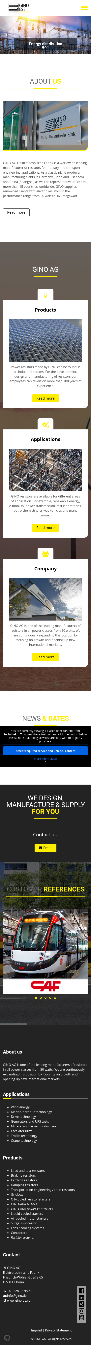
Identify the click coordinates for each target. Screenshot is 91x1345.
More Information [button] (45, 758)
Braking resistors (23, 1175)
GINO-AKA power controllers (32, 1209)
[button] (7, 35)
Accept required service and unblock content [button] (45, 751)
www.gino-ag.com (20, 1300)
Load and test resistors (28, 1170)
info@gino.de (17, 1295)
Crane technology (24, 1140)
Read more (16, 212)
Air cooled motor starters (29, 1218)
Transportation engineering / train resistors (43, 1190)
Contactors (19, 1233)
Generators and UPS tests (30, 1121)
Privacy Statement (58, 1330)
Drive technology (23, 1116)
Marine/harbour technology (31, 1112)
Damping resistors (24, 1185)
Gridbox (17, 1194)
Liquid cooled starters (27, 1213)
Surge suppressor (24, 1223)
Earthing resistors (24, 1180)
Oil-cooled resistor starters (30, 1199)
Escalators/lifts (21, 1131)
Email (45, 847)
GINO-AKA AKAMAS (25, 1204)
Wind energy (20, 1107)
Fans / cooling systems (27, 1228)
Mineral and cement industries (33, 1126)
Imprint (36, 1330)
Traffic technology (24, 1136)
